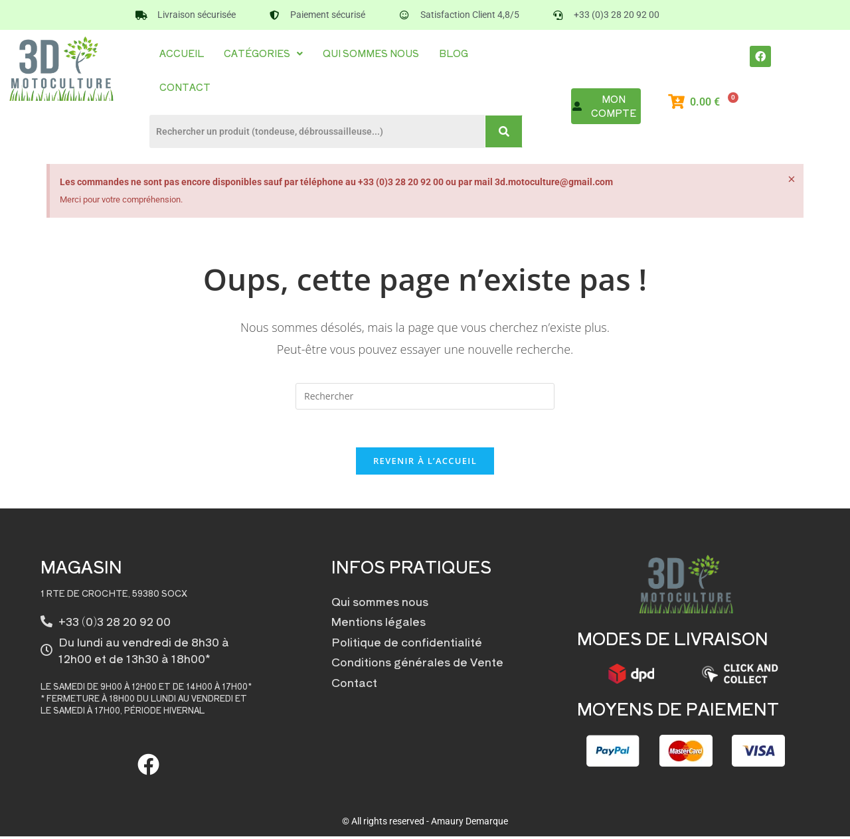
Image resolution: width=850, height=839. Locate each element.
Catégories (263, 53)
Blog (453, 53)
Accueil (181, 53)
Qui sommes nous (371, 53)
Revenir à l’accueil (425, 463)
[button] (263, 53)
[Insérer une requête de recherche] (425, 396)
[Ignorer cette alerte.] (791, 179)
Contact (185, 87)
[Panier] (711, 102)
